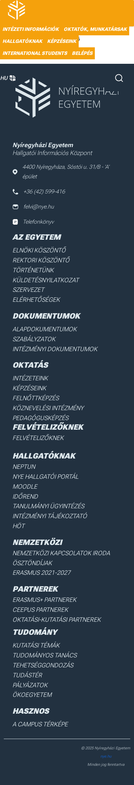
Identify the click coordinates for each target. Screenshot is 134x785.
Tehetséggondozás (42, 665)
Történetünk (33, 270)
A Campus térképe (40, 724)
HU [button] (7, 78)
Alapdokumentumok (44, 329)
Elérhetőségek (36, 299)
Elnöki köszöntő (39, 250)
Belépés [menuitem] (82, 53)
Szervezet (28, 289)
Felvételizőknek (38, 437)
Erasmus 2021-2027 (41, 572)
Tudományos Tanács (44, 655)
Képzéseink (29, 388)
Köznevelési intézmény (47, 408)
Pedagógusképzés (40, 417)
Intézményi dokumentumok (54, 349)
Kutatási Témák (35, 645)
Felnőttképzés (35, 398)
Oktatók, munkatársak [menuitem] (95, 29)
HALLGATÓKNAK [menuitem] (22, 41)
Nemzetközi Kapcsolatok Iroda (61, 553)
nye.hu (105, 756)
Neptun (23, 466)
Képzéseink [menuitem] (61, 41)
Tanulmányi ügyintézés (48, 506)
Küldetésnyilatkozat (45, 280)
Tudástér (27, 675)
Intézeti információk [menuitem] (30, 29)
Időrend (25, 496)
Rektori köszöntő (40, 260)
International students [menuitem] (34, 53)
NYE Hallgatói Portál (45, 476)
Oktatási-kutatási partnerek (56, 619)
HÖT (18, 526)
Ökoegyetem (32, 694)
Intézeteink (30, 378)
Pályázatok (29, 685)
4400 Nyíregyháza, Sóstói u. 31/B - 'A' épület (60, 172)
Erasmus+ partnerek (44, 599)
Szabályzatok (33, 339)
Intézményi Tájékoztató (49, 516)
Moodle (24, 486)
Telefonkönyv (33, 221)
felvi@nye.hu (33, 206)
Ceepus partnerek (40, 609)
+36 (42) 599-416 (38, 191)
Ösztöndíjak (32, 563)
